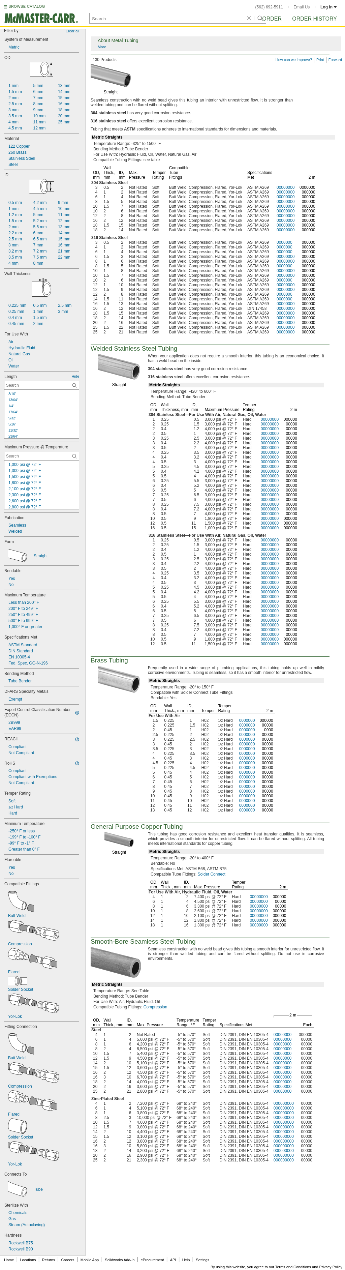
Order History (314, 19)
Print (320, 60)
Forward (335, 60)
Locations (28, 1260)
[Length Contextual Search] (41, 385)
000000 (308, 192)
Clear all (72, 31)
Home (9, 1260)
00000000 (285, 187)
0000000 (307, 187)
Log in (328, 7)
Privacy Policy (330, 1267)
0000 (268, 730)
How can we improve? (294, 60)
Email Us (301, 7)
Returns (48, 1260)
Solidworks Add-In (119, 1260)
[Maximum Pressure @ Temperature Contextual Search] (41, 456)
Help (186, 1260)
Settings (202, 1260)
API (173, 1260)
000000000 (284, 1103)
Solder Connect (211, 874)
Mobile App (90, 1260)
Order (272, 19)
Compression (155, 1007)
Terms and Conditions (293, 1267)
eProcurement (152, 1260)
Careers (67, 1260)
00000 (291, 424)
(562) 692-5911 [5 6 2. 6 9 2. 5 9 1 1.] (269, 7)
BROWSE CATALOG (26, 6)
